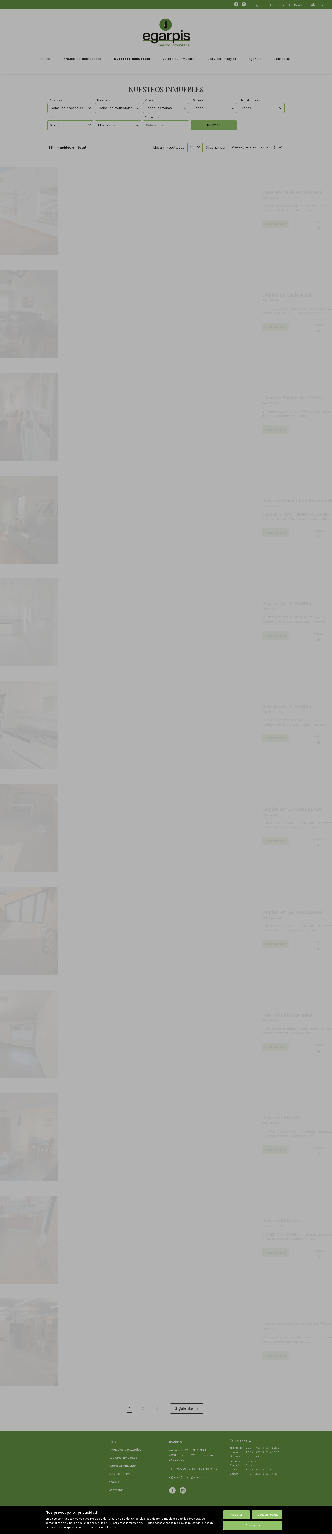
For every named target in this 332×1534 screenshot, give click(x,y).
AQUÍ (109, 1522)
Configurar (253, 1525)
